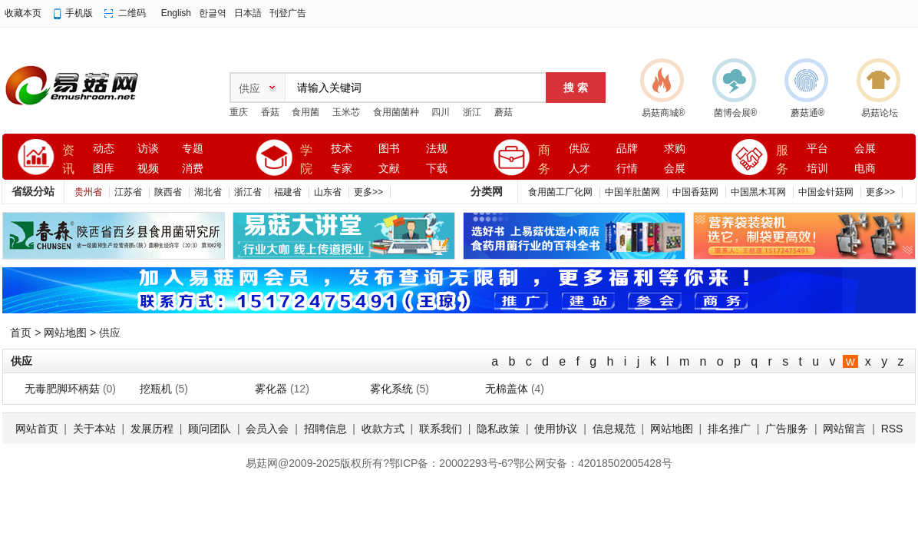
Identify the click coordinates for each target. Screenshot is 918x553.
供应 (579, 148)
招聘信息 (325, 428)
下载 (436, 168)
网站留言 (844, 428)
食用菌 (305, 112)
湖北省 (208, 192)
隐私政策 (498, 428)
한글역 (212, 13)
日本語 (248, 13)
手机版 (79, 13)
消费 (192, 168)
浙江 (472, 112)
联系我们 (440, 428)
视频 (148, 168)
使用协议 (555, 428)
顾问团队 (209, 428)
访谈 (148, 148)
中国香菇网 (695, 192)
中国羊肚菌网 (632, 192)
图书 (389, 148)
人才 (579, 168)
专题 (192, 148)
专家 (341, 168)
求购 (674, 148)
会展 (674, 168)
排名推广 (729, 428)
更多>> (368, 192)
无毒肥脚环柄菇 (62, 388)
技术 (341, 148)
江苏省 (128, 192)
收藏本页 (23, 13)
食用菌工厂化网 (560, 192)
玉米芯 (346, 112)
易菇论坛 (879, 113)
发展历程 (151, 428)
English (176, 13)
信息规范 (614, 428)
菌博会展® (736, 113)
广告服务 (786, 428)
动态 (103, 148)
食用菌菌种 (396, 112)
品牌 (627, 148)
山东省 (328, 192)
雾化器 (271, 388)
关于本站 (94, 428)
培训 (817, 168)
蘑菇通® (808, 113)
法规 (436, 148)
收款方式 (383, 428)
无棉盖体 (506, 388)
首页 (20, 332)
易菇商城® (663, 113)
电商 (865, 168)
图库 (103, 168)
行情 (627, 168)
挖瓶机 (156, 388)
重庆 (239, 112)
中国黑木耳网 (758, 192)
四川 (440, 112)
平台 (817, 148)
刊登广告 (287, 13)
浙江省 (248, 192)
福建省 (288, 192)
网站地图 (65, 332)
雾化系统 (391, 388)
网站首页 (36, 428)
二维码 (132, 13)
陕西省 (168, 192)
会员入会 (267, 428)
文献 (389, 168)
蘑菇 (503, 112)
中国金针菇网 (826, 192)
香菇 (270, 112)
